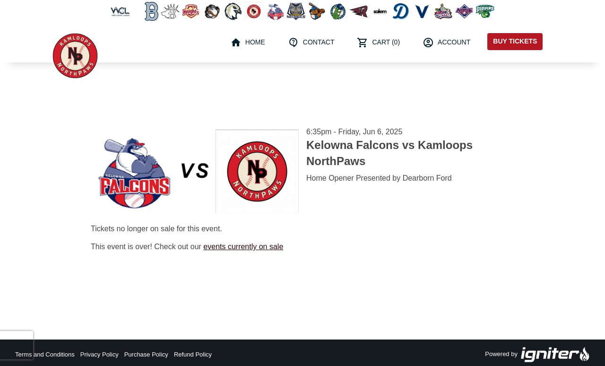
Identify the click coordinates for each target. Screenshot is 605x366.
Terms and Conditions (45, 354)
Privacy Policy (99, 354)
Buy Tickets (515, 41)
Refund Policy (193, 354)
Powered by (537, 354)
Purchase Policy (146, 354)
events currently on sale (243, 247)
